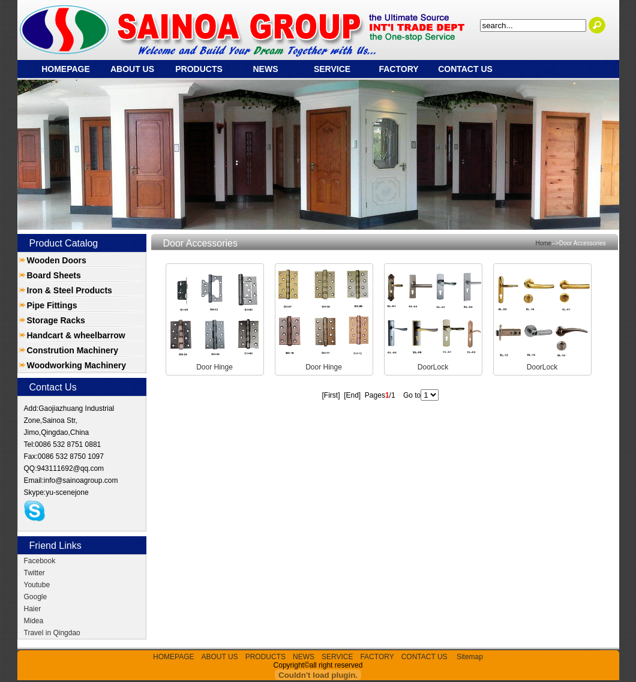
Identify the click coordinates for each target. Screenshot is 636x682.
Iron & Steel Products (69, 290)
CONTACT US (465, 69)
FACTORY (398, 69)
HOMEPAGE (65, 69)
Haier (32, 609)
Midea (34, 621)
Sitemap (470, 657)
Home (544, 243)
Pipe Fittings (52, 305)
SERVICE (332, 69)
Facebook (40, 561)
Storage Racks (56, 320)
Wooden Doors (56, 260)
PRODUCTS (199, 69)
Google (35, 597)
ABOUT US (132, 69)
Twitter (34, 573)
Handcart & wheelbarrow (76, 335)
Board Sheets (54, 275)
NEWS (265, 69)
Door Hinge (214, 367)
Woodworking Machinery (76, 365)
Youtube (37, 585)
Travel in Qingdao (52, 633)
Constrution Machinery (72, 350)
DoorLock (433, 367)
